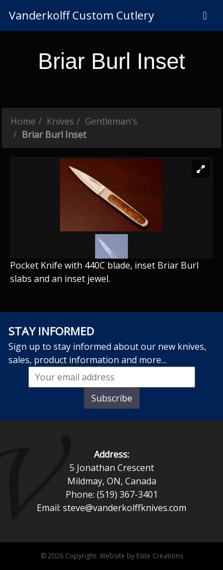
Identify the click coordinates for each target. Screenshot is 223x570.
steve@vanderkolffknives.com (124, 508)
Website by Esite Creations (141, 556)
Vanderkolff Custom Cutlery (81, 15)
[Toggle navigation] (205, 15)
